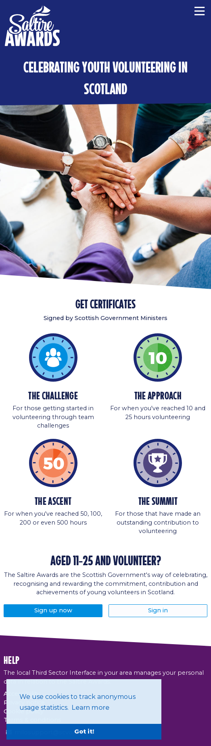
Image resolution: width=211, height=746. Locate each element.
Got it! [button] (84, 731)
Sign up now (53, 610)
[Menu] (199, 10)
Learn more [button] (90, 707)
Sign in (158, 610)
